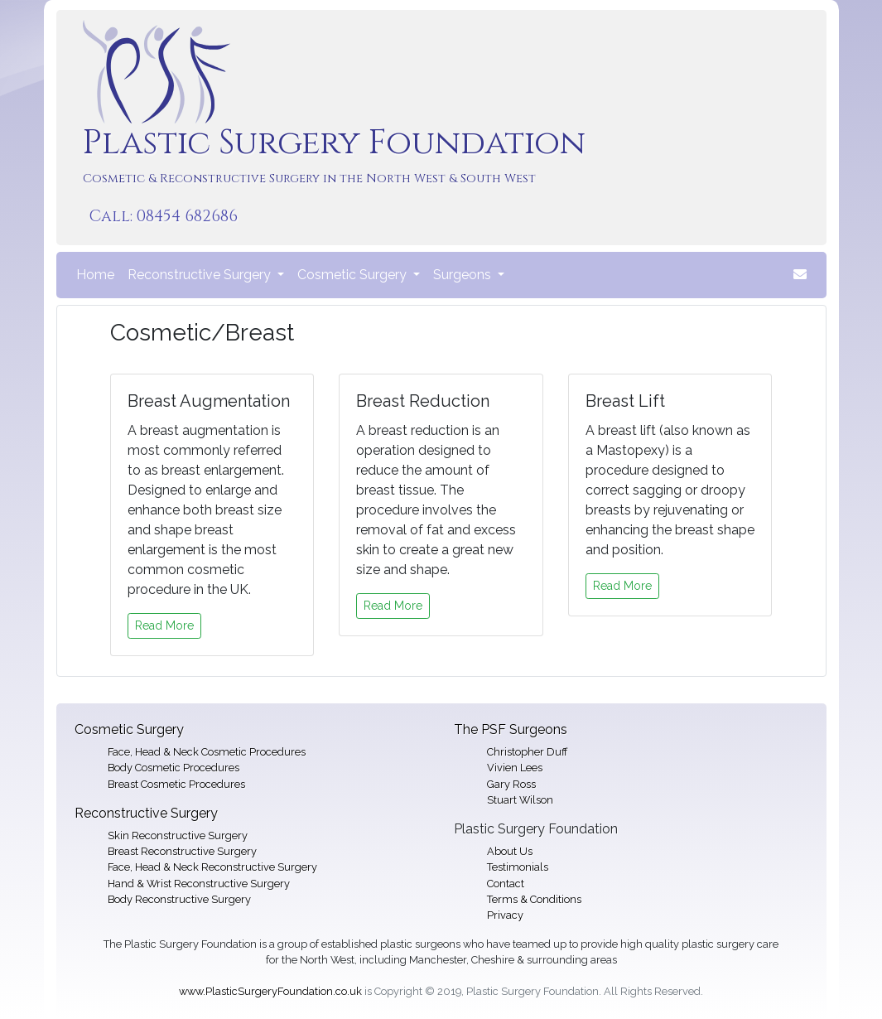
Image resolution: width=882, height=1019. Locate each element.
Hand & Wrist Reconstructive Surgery (199, 883)
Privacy (505, 915)
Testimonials (517, 867)
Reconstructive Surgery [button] (201, 275)
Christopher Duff (527, 752)
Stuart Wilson (520, 800)
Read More (164, 625)
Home (98, 273)
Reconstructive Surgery (146, 813)
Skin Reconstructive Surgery (178, 835)
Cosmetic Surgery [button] (353, 275)
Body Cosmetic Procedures (173, 767)
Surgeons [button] (463, 275)
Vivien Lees (514, 767)
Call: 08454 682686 (163, 216)
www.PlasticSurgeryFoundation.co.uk (270, 991)
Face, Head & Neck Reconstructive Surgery (212, 867)
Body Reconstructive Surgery (179, 899)
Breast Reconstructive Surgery (182, 851)
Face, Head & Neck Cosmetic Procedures (207, 752)
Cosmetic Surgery (129, 729)
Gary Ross (511, 784)
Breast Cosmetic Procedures (176, 784)
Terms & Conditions (534, 899)
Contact (505, 883)
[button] (800, 275)
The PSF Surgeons (510, 729)
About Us (510, 851)
